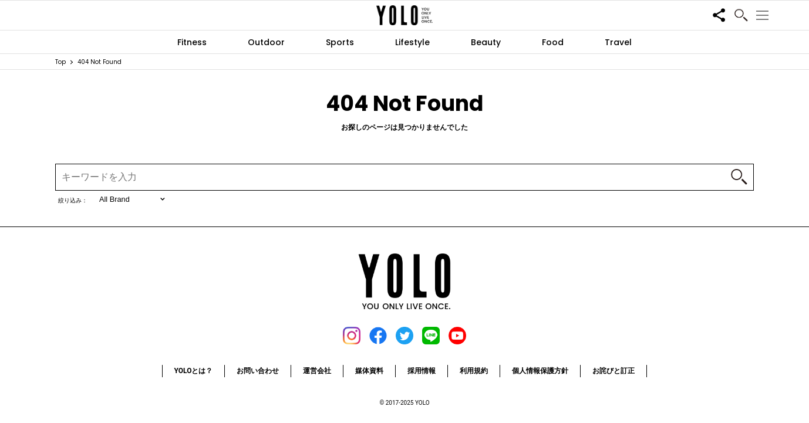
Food (553, 42)
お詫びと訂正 (613, 371)
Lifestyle (412, 42)
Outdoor (266, 42)
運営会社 (317, 371)
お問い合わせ (258, 371)
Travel (618, 42)
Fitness (192, 42)
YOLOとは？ (193, 371)
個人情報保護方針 (540, 371)
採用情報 (421, 371)
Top (60, 61)
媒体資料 (369, 371)
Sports (340, 42)
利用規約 (474, 371)
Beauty (486, 42)
